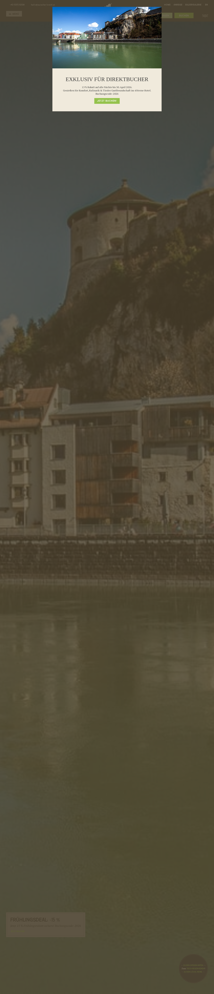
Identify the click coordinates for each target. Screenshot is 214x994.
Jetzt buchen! (107, 100)
